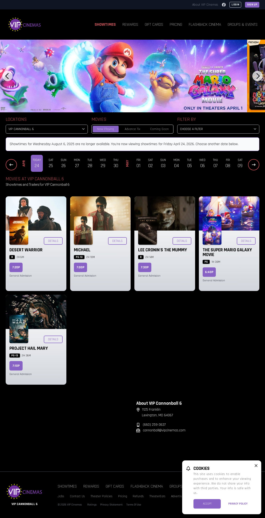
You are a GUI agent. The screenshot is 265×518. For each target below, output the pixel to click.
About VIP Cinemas (205, 5)
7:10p (16, 366)
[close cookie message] (256, 465)
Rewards (130, 24)
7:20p (16, 267)
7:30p (145, 267)
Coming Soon (159, 129)
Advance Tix (132, 129)
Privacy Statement (111, 504)
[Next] (257, 76)
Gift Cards (154, 24)
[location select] (47, 129)
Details (53, 241)
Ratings (91, 504)
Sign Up (252, 4)
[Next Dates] (253, 164)
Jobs (61, 496)
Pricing (176, 24)
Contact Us (77, 496)
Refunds (138, 496)
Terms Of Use (133, 504)
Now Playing (105, 129)
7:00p (80, 267)
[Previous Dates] (11, 164)
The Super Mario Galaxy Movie (227, 252)
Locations (16, 119)
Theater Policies (101, 496)
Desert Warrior (26, 250)
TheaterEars (157, 496)
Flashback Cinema (205, 24)
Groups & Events (242, 24)
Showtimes (105, 24)
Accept (207, 503)
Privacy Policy (238, 503)
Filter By (186, 119)
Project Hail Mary (28, 348)
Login (235, 4)
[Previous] (7, 76)
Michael (82, 250)
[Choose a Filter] (218, 129)
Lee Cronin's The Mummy (162, 250)
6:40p (209, 272)
